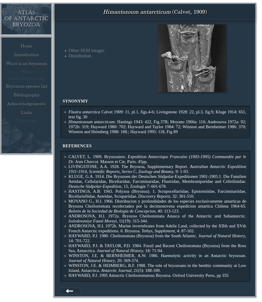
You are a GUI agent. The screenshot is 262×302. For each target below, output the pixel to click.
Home (27, 46)
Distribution (80, 55)
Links (26, 112)
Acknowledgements (26, 103)
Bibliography (27, 95)
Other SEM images (86, 50)
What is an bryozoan (26, 63)
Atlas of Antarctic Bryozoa (26, 18)
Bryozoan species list (26, 86)
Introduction (26, 54)
